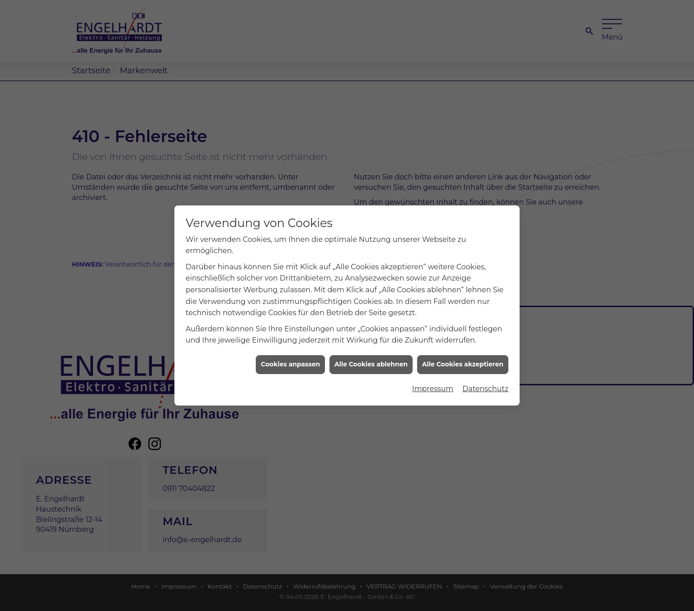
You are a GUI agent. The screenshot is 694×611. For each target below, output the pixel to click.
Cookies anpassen (290, 359)
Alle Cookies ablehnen (371, 359)
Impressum (433, 383)
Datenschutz (485, 383)
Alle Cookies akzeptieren (462, 359)
